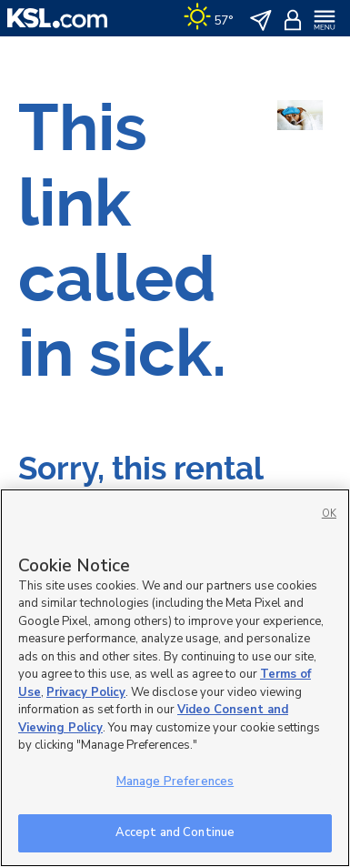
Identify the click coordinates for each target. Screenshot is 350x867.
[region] (175, 678)
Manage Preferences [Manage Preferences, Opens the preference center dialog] (175, 781)
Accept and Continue (175, 832)
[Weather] (209, 18)
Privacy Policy (85, 692)
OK (329, 513)
